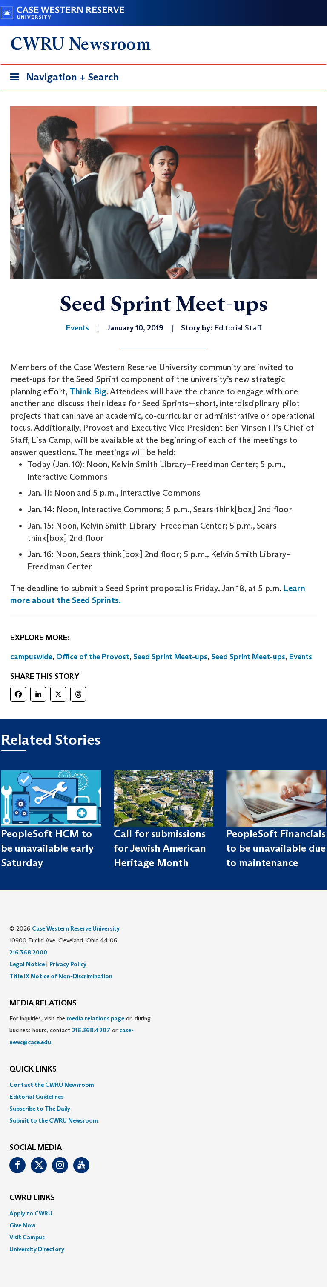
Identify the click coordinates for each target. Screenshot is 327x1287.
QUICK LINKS (33, 1069)
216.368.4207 (91, 1030)
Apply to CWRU (30, 1213)
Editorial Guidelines (36, 1096)
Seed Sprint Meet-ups (170, 656)
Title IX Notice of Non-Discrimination (60, 976)
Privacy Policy (67, 964)
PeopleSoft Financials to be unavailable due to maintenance (276, 848)
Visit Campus (27, 1237)
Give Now (22, 1225)
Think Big (87, 391)
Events (300, 656)
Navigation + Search (62, 78)
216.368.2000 (28, 952)
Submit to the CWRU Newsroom (53, 1120)
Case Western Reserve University (76, 928)
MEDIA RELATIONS (43, 1003)
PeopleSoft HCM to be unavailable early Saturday (47, 848)
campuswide (31, 656)
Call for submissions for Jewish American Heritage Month (160, 848)
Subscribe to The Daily (39, 1108)
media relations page (95, 1018)
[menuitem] (163, 1085)
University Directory (36, 1249)
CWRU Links (32, 1198)
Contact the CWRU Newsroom (51, 1085)
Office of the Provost (92, 656)
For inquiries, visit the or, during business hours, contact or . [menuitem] (80, 1030)
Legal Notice (27, 964)
